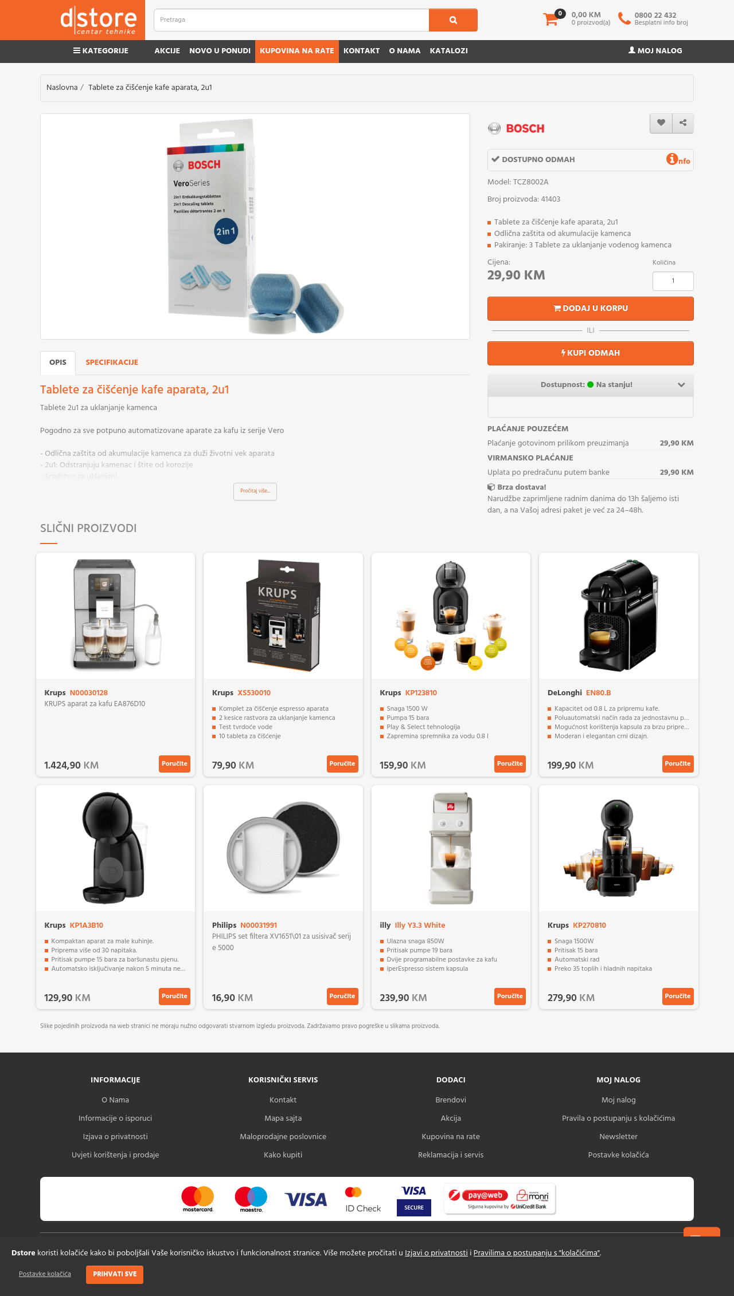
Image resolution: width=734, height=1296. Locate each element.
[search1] (453, 20)
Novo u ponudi (220, 51)
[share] (683, 123)
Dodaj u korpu (590, 309)
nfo (678, 161)
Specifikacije (112, 362)
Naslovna (62, 87)
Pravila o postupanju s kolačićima (618, 1118)
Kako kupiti (283, 1155)
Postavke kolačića (45, 1274)
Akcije (167, 51)
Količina (664, 263)
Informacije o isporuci (115, 1118)
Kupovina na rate (297, 51)
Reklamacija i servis (450, 1155)
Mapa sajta (283, 1118)
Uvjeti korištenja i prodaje (115, 1155)
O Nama (115, 1100)
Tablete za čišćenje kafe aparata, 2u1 (150, 87)
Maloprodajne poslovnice (283, 1137)
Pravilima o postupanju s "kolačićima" (537, 1253)
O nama (404, 51)
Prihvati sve (114, 1274)
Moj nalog (655, 51)
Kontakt (361, 51)
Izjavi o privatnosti (436, 1253)
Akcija (450, 1118)
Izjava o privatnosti (115, 1137)
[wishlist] (661, 123)
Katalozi (449, 51)
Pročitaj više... (255, 491)
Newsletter (619, 1137)
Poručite (175, 764)
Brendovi (450, 1100)
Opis (58, 362)
